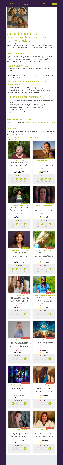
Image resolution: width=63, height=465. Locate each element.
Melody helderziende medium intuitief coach (47, 295)
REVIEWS (42, 3)
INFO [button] (11, 3)
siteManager (18, 463)
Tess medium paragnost (20, 429)
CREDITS (32, 3)
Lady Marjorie (20, 295)
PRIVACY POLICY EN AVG (31, 458)
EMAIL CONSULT (26, 4)
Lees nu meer (19, 168)
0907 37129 (19, 172)
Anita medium (44, 429)
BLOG (37, 3)
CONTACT (49, 3)
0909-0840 (19, 171)
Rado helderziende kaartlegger (20, 340)
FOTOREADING (18, 3)
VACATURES (50, 458)
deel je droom (38, 137)
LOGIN (54, 3)
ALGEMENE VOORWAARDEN (16, 458)
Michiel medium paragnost (44, 340)
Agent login (48, 463)
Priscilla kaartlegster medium (19, 385)
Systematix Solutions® (32, 463)
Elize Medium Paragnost (44, 385)
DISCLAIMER (42, 458)
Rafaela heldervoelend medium (44, 160)
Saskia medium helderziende (20, 250)
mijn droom (38, 111)
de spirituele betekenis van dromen (33, 122)
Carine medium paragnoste (20, 205)
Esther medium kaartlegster (44, 205)
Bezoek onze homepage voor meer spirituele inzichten (20, 137)
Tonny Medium (20, 160)
